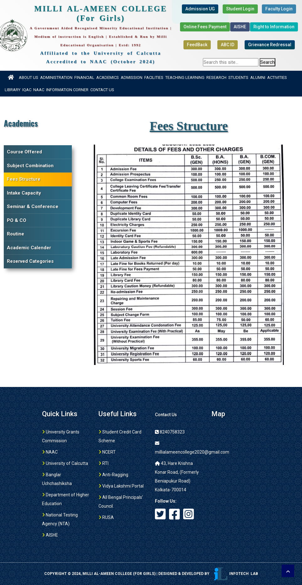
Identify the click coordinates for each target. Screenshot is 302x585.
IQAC (26, 89)
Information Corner (67, 89)
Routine (15, 234)
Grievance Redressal (269, 44)
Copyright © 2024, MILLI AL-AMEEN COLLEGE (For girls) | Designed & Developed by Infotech (151, 573)
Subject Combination (30, 165)
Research (216, 77)
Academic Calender (29, 248)
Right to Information (273, 26)
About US (28, 77)
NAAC (38, 89)
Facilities (153, 77)
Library (12, 89)
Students (238, 77)
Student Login (240, 8)
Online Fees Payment (204, 26)
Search (267, 62)
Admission (131, 77)
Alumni (257, 77)
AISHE (240, 26)
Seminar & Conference (32, 206)
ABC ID (227, 44)
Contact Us (102, 89)
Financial (84, 77)
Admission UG (200, 8)
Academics (107, 77)
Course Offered (24, 152)
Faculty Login (279, 8)
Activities (277, 77)
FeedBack (197, 44)
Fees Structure (23, 179)
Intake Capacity (24, 193)
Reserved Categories (30, 261)
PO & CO (16, 220)
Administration (56, 77)
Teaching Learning (184, 77)
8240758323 (170, 431)
